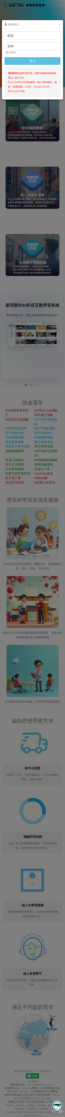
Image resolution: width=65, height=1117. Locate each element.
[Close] (59, 24)
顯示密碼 (11, 52)
